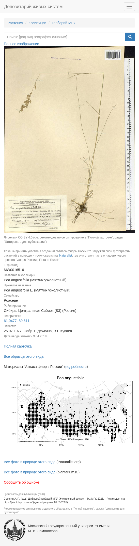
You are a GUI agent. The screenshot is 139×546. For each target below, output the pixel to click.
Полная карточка (18, 346)
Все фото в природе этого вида (29, 462)
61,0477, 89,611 (16, 321)
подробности (76, 367)
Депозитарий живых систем (33, 6)
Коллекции (38, 23)
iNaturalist (65, 255)
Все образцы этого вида (23, 356)
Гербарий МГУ (63, 23)
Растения (15, 23)
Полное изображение (21, 44)
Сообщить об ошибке (21, 482)
